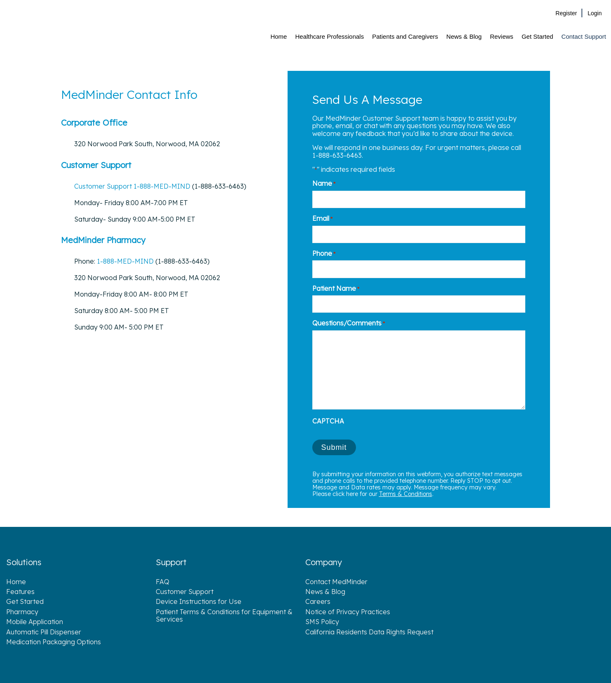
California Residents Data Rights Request (369, 632)
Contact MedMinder (336, 582)
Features (20, 591)
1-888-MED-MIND (161, 186)
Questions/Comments (348, 323)
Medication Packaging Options (53, 642)
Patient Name (335, 288)
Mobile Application (34, 622)
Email (322, 218)
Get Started (25, 601)
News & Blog (325, 591)
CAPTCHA (328, 421)
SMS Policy (322, 622)
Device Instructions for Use (198, 601)
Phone (323, 253)
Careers (317, 601)
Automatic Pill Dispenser (43, 632)
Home (16, 582)
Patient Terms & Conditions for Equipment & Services (224, 615)
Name (323, 183)
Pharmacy (22, 612)
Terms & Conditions (405, 494)
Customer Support (103, 186)
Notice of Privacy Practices (347, 612)
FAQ (162, 582)
